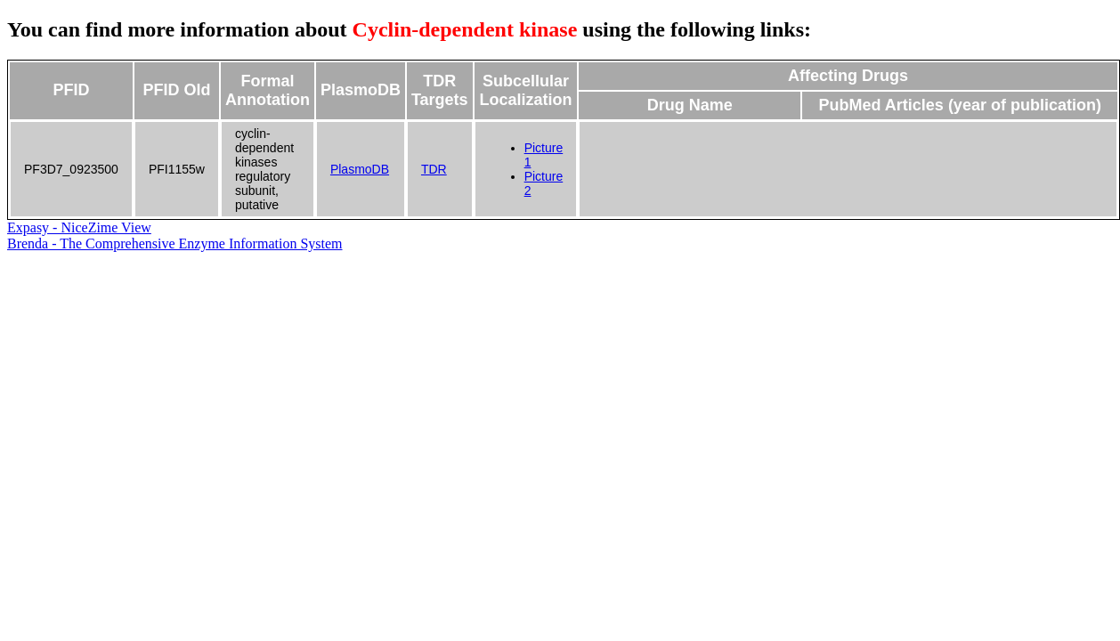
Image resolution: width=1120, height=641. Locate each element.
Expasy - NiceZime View (79, 227)
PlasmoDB (359, 169)
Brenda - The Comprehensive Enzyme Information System (175, 243)
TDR (434, 169)
